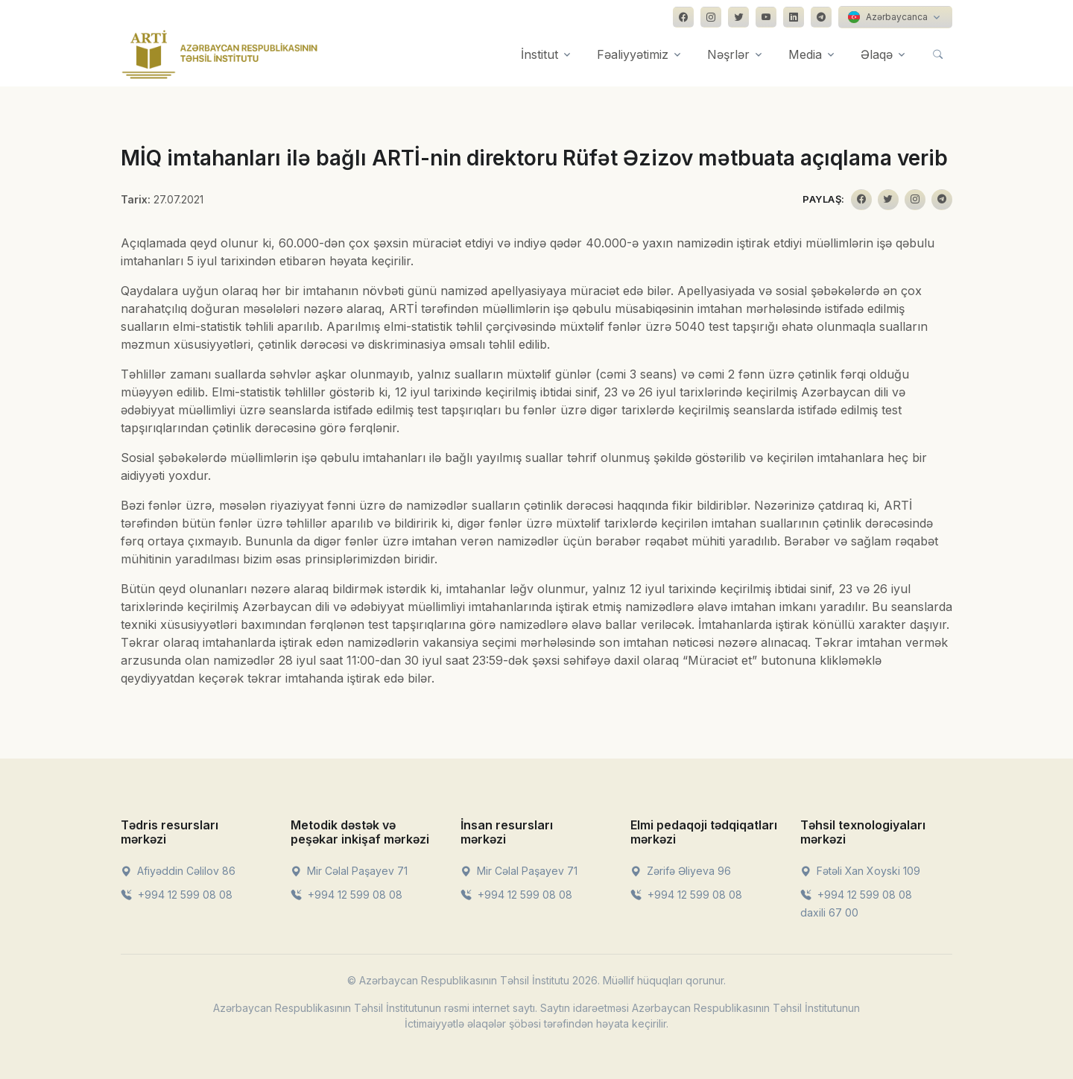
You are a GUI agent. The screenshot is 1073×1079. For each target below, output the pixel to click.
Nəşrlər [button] (728, 54)
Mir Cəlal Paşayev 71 (349, 870)
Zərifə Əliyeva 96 (680, 870)
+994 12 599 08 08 (176, 894)
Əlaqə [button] (877, 54)
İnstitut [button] (539, 54)
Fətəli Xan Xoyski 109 (860, 870)
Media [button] (805, 54)
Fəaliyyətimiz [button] (632, 54)
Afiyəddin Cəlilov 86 (178, 870)
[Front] (220, 54)
